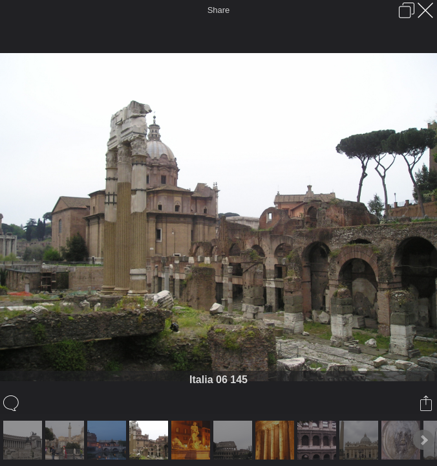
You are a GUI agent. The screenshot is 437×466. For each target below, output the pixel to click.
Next (423, 440)
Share (219, 10)
